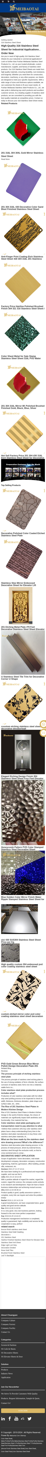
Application (5, 1377)
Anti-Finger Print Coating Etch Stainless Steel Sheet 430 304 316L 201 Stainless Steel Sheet (22, 258)
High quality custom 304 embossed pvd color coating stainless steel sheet (22, 965)
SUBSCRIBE (23, 1411)
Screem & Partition (8, 1345)
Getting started (6, 40)
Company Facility (8, 1328)
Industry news (7, 1374)
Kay (10, 1216)
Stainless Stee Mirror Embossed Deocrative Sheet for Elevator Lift (18, 584)
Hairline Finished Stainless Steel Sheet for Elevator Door (22, 1240)
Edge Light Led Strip (9, 1245)
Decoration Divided (8, 1248)
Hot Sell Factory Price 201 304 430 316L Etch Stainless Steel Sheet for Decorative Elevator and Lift (22, 457)
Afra (11, 1190)
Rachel (12, 1200)
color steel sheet (6, 1438)
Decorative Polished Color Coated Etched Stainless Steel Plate (23, 534)
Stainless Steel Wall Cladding (12, 1232)
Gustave (12, 1169)
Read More (5, 159)
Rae (10, 1208)
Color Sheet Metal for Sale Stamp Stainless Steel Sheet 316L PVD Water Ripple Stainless (21, 358)
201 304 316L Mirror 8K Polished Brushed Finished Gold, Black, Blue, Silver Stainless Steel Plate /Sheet (23, 408)
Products (4, 1370)
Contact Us (5, 1332)
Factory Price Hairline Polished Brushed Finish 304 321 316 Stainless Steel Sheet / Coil (23, 308)
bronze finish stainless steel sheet (14, 1229)
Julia (11, 1177)
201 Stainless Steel (8, 1237)
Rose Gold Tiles (7, 1250)
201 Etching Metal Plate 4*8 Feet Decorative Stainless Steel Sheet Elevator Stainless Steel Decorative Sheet (23, 629)
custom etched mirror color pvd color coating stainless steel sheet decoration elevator (22, 1016)
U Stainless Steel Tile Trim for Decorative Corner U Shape (22, 677)
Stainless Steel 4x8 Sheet (11, 1242)
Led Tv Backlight (7, 1256)
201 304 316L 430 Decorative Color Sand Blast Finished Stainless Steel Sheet (22, 208)
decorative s (5, 1235)
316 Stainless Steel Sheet (11, 42)
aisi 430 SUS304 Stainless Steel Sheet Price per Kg (21, 941)
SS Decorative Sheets (9, 1353)
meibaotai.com (15, 1435)
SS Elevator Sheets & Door (12, 1357)
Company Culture (8, 1321)
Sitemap (23, 1435)
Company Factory (8, 1324)
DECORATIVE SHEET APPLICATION (18, 1156)
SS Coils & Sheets (8, 1349)
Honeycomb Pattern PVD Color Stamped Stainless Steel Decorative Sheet (22, 848)
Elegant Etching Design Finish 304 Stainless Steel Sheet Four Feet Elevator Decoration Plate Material (22, 778)
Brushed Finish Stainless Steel (12, 1253)
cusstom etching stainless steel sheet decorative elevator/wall (21, 727)
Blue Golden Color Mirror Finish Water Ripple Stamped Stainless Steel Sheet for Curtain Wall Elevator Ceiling (22, 899)
